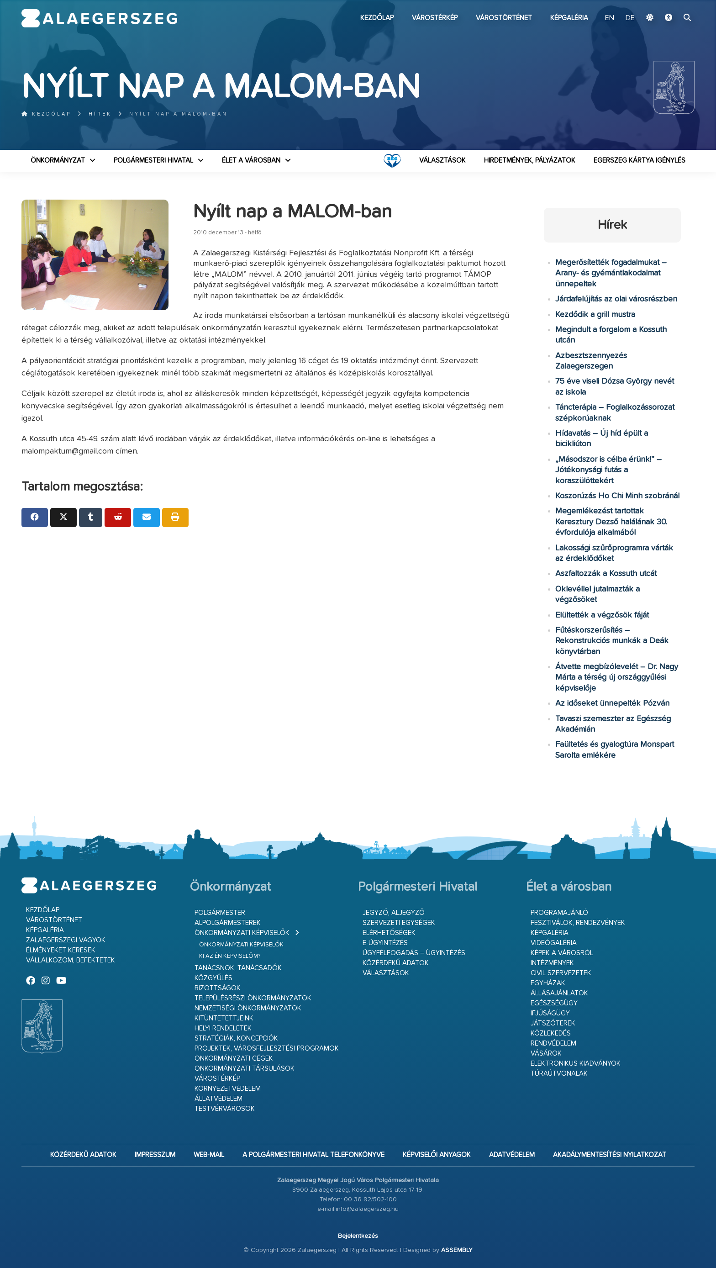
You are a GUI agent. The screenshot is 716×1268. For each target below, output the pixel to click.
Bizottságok (218, 988)
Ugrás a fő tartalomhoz (672, 4)
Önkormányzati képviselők (242, 933)
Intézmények (552, 963)
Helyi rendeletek (223, 1028)
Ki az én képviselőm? (229, 956)
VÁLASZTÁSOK (442, 160)
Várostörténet (504, 18)
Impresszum (155, 1155)
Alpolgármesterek (228, 922)
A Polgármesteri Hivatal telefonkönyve (313, 1155)
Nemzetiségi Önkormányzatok (248, 1008)
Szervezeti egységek (399, 922)
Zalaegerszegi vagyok (65, 940)
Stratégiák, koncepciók (236, 1038)
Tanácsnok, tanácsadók (238, 968)
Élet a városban (251, 160)
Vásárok (546, 1053)
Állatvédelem (218, 1098)
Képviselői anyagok (437, 1155)
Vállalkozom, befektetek (70, 960)
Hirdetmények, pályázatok (529, 160)
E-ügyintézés (385, 943)
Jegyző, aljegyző (394, 912)
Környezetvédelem (228, 1088)
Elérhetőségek (389, 933)
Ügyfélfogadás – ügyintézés (414, 953)
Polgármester (220, 912)
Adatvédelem (512, 1155)
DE (630, 18)
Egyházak (548, 983)
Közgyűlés (213, 978)
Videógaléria (554, 943)
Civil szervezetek (561, 973)
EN (609, 18)
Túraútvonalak (559, 1073)
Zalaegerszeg (99, 18)
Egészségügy (554, 1003)
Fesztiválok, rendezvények (578, 922)
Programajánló (559, 912)
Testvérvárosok (225, 1108)
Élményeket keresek (60, 950)
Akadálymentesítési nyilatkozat (609, 1155)
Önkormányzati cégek (234, 1058)
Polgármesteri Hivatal (153, 160)
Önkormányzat (58, 160)
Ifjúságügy (550, 1013)
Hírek (100, 113)
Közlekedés (551, 1033)
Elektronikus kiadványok (576, 1063)
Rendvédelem (553, 1043)
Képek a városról (562, 953)
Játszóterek (553, 1023)
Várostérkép (435, 18)
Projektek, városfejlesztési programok (267, 1048)
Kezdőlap (377, 18)
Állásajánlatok (559, 993)
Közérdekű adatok (396, 963)
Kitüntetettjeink (224, 1018)
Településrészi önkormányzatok (253, 998)
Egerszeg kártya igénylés (639, 160)
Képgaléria (569, 18)
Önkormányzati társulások (245, 1068)
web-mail (209, 1155)
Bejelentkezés (358, 1236)
